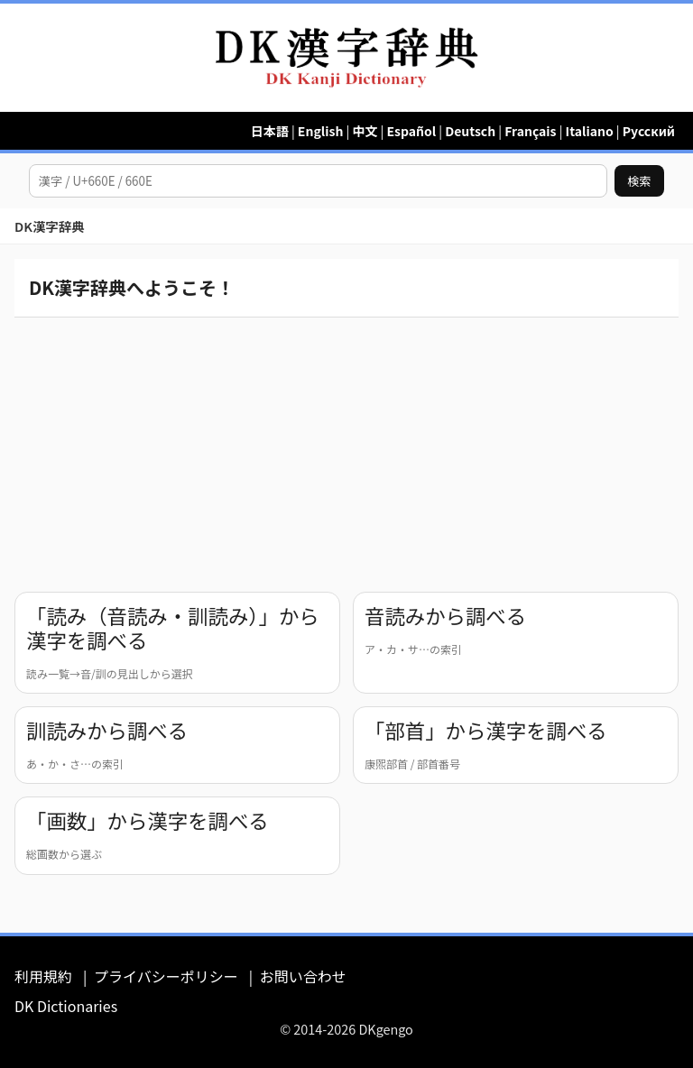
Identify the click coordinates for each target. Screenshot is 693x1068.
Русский (649, 131)
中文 (364, 131)
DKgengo (385, 1028)
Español (411, 131)
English (321, 131)
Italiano (590, 131)
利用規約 (43, 976)
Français (530, 131)
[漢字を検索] (318, 181)
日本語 (270, 131)
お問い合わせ (303, 976)
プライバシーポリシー (166, 976)
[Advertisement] (346, 451)
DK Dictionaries (65, 1006)
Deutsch (470, 131)
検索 (639, 180)
